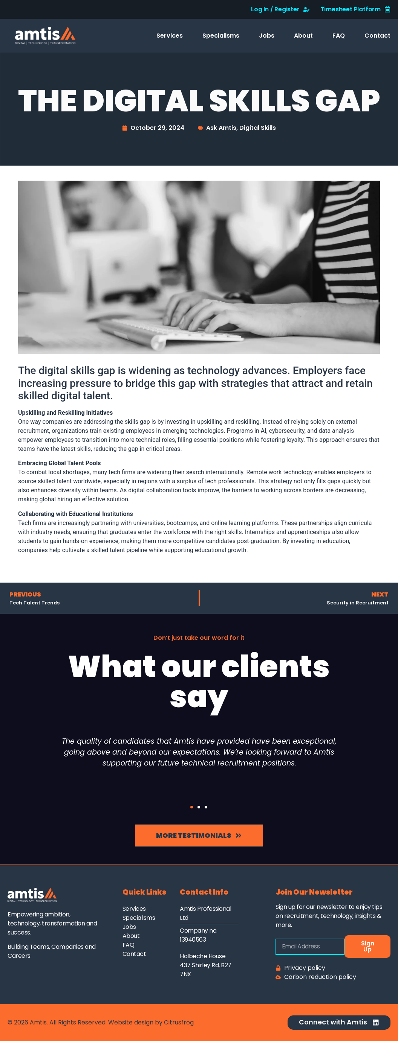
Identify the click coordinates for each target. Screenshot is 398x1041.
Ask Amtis (221, 127)
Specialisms (220, 36)
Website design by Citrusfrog (151, 1022)
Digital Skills (257, 127)
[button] (191, 807)
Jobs (266, 36)
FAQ (338, 36)
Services (169, 36)
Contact (377, 36)
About (303, 36)
